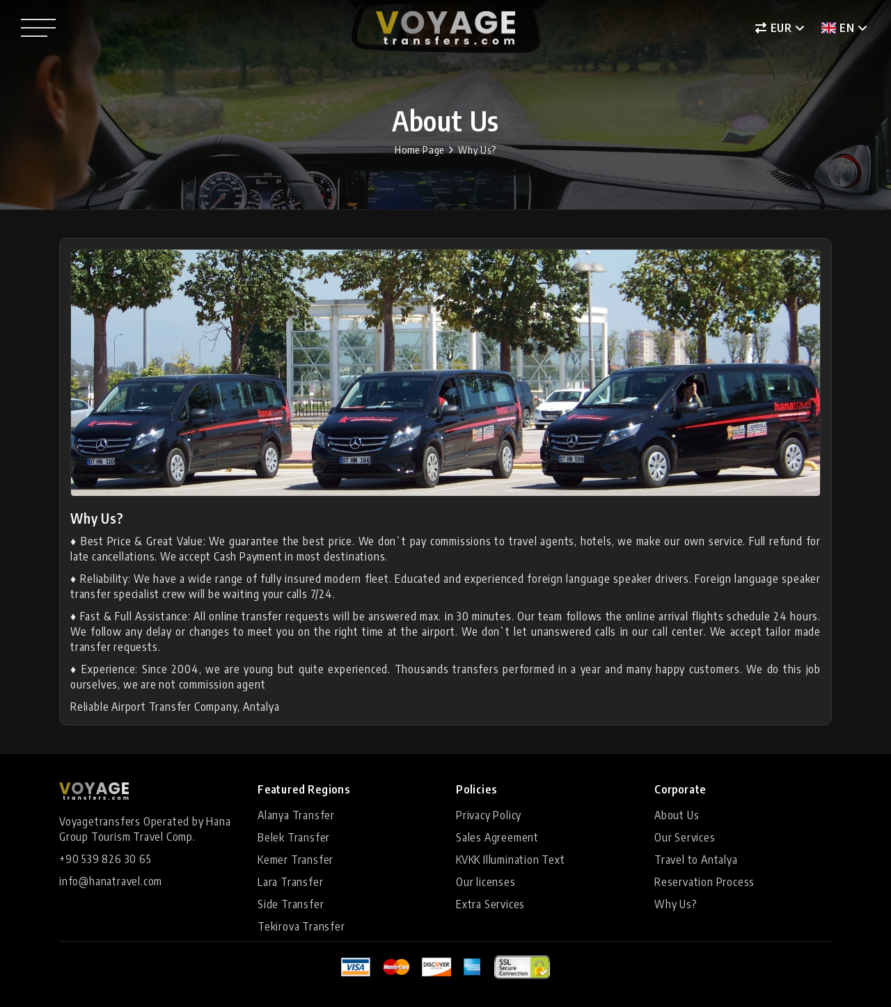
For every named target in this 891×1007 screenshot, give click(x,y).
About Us (676, 815)
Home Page (419, 150)
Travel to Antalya (696, 860)
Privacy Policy (488, 815)
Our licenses (486, 882)
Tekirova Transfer (301, 926)
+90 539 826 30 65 (105, 859)
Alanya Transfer (296, 815)
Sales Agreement (497, 837)
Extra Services (490, 904)
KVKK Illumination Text (510, 860)
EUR (773, 28)
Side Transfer (291, 904)
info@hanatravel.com (110, 881)
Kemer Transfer (295, 860)
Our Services (685, 837)
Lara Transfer (290, 882)
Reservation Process (704, 882)
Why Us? (477, 150)
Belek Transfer (294, 837)
